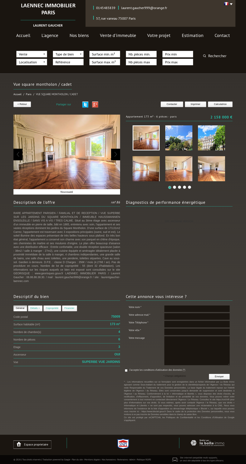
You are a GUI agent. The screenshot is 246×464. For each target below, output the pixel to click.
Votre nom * (135, 307)
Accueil (23, 35)
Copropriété (52, 308)
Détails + (35, 308)
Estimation (193, 35)
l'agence (50, 35)
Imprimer (195, 104)
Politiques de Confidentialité (179, 417)
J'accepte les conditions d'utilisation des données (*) (157, 370)
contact (222, 35)
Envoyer (219, 376)
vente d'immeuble (118, 35)
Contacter (172, 104)
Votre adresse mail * (139, 314)
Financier (69, 308)
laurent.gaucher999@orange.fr (144, 7)
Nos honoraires (109, 459)
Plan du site (77, 459)
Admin (132, 459)
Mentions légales (92, 459)
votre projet (158, 35)
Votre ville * (135, 330)
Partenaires (122, 459)
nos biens (79, 35)
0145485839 (105, 7)
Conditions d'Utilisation (212, 417)
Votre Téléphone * (138, 322)
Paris (29, 94)
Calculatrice (220, 104)
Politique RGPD (144, 459)
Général (20, 308)
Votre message (137, 338)
